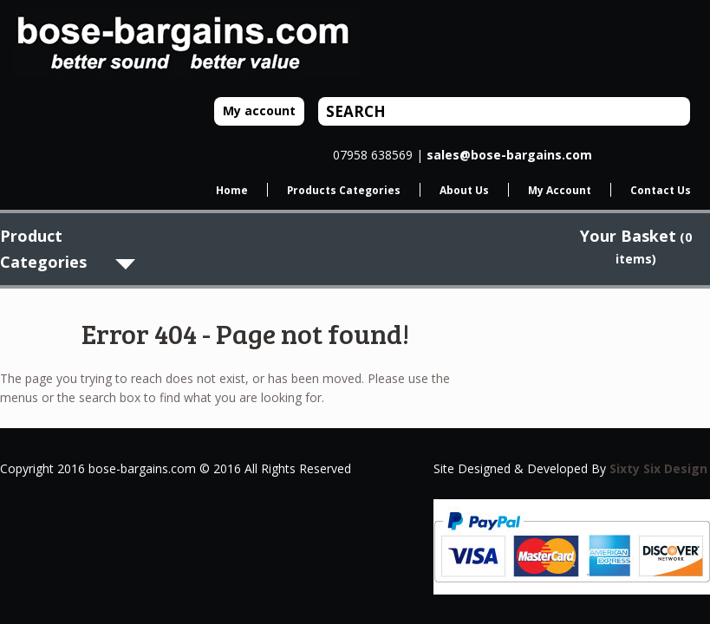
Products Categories (344, 190)
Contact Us (660, 190)
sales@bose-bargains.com (509, 154)
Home (232, 190)
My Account (559, 190)
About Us (464, 190)
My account (259, 110)
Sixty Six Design (658, 468)
